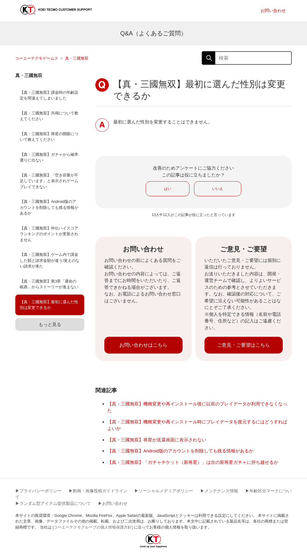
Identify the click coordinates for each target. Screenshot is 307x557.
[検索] (247, 58)
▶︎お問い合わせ (112, 503)
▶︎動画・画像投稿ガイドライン (98, 490)
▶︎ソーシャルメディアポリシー (163, 490)
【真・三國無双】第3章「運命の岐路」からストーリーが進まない (49, 284)
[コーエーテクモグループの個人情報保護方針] (93, 527)
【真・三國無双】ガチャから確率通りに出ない (49, 157)
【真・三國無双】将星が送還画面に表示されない (156, 439)
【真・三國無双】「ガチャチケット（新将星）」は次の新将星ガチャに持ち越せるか (192, 462)
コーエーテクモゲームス (36, 58)
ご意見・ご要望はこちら (243, 345)
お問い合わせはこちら (143, 345)
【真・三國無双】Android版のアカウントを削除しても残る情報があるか (49, 207)
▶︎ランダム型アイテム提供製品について (53, 503)
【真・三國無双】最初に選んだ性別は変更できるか (49, 305)
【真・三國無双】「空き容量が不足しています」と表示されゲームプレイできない (49, 181)
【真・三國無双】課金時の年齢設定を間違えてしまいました (49, 95)
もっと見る (50, 324)
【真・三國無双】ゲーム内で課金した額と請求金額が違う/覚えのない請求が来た (49, 260)
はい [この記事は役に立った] (167, 189)
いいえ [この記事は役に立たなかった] (217, 189)
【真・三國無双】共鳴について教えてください (49, 116)
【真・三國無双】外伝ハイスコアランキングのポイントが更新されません (49, 234)
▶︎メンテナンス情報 (219, 490)
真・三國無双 (76, 58)
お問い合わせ (273, 10)
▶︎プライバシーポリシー (38, 490)
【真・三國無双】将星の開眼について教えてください (49, 137)
